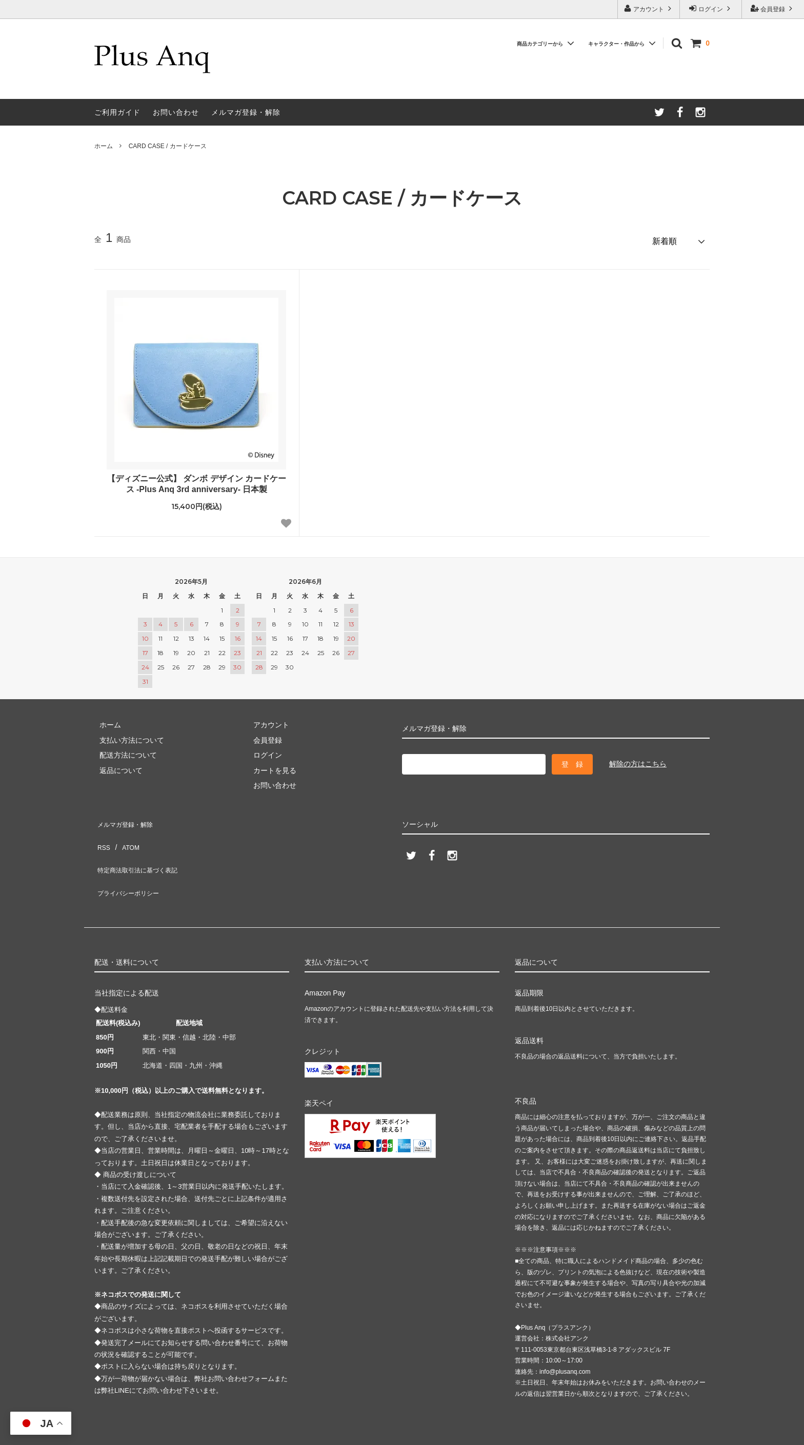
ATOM (125, 831)
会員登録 (773, 8)
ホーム (103, 146)
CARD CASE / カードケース (168, 146)
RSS (101, 831)
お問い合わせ (176, 112)
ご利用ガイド (117, 112)
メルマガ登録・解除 (245, 112)
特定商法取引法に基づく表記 (141, 846)
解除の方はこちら (638, 759)
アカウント (649, 8)
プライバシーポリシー (130, 862)
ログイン (711, 8)
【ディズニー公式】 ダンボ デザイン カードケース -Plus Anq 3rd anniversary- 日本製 (196, 479)
